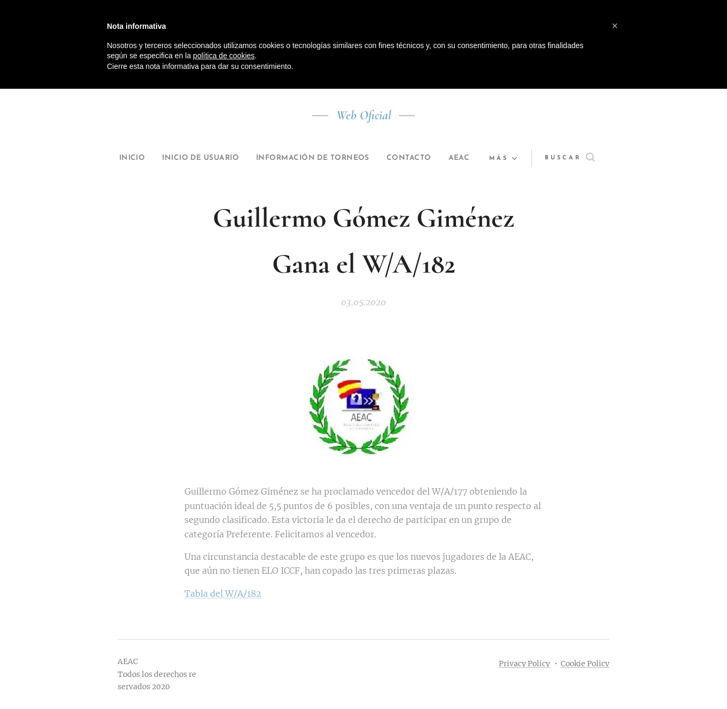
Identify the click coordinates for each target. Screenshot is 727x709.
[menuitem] (134, 158)
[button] (575, 158)
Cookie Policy (585, 663)
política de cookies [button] (223, 55)
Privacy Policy (524, 663)
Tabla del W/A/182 (222, 593)
